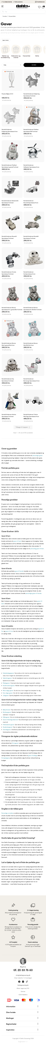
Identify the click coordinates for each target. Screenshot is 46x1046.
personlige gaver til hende (33, 593)
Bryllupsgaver (7, 712)
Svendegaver (7, 729)
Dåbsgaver (6, 717)
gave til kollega (32, 755)
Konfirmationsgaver (9, 685)
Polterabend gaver (8, 724)
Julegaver (6, 695)
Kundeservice (40, 1)
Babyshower (6, 710)
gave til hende (19, 571)
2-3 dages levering (7, 1)
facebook (19, 982)
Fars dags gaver (8, 693)
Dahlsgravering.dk (23, 985)
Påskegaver (6, 683)
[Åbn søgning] (23, 11)
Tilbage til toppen (23, 427)
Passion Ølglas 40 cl (7, 94)
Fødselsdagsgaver (8, 673)
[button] (23, 1006)
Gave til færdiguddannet (10, 720)
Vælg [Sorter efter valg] (5, 65)
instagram (23, 982)
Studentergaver (7, 727)
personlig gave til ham (37, 548)
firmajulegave (5, 758)
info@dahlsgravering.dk (23, 975)
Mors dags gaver (8, 690)
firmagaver (15, 743)
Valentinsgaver (7, 678)
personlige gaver (37, 455)
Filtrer (34, 65)
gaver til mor (9, 631)
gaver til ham (17, 541)
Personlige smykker (7, 813)
